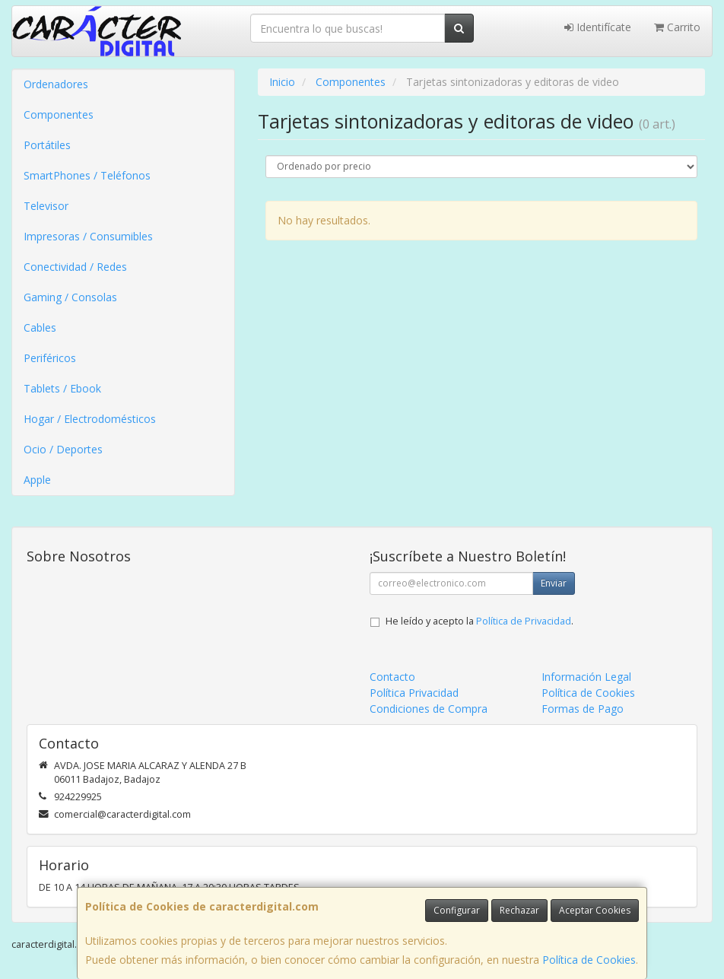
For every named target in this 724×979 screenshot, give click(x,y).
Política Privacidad (414, 692)
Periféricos (50, 358)
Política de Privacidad (523, 621)
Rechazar (519, 910)
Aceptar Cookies (594, 910)
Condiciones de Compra (428, 708)
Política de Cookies (589, 959)
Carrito (677, 27)
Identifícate (597, 27)
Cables (40, 327)
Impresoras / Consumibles (88, 236)
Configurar (456, 910)
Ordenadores (56, 84)
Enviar (554, 583)
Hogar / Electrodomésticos (90, 419)
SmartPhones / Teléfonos (87, 175)
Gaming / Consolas (70, 297)
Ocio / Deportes (63, 449)
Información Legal (586, 676)
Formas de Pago (582, 708)
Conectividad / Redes (75, 266)
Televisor (46, 206)
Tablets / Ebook (62, 388)
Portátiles (47, 145)
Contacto (392, 676)
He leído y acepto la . (479, 621)
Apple (37, 479)
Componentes (59, 114)
